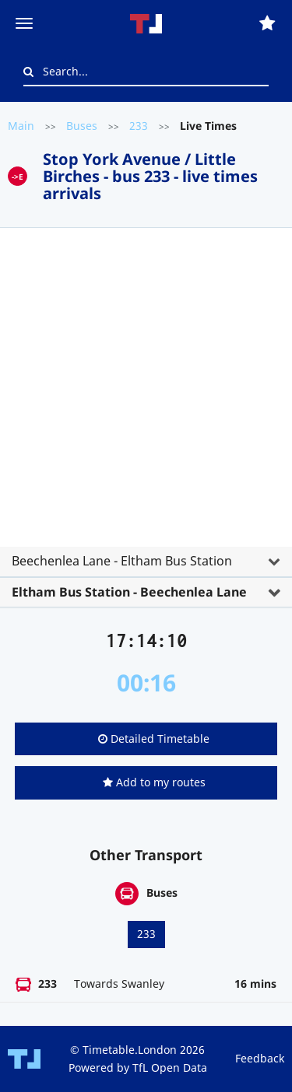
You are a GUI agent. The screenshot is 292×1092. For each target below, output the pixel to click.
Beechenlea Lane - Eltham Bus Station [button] (122, 560)
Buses (81, 125)
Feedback (259, 1058)
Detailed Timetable (153, 738)
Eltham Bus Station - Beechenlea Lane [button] (129, 591)
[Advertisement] (146, 393)
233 (138, 125)
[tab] (146, 411)
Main (21, 125)
